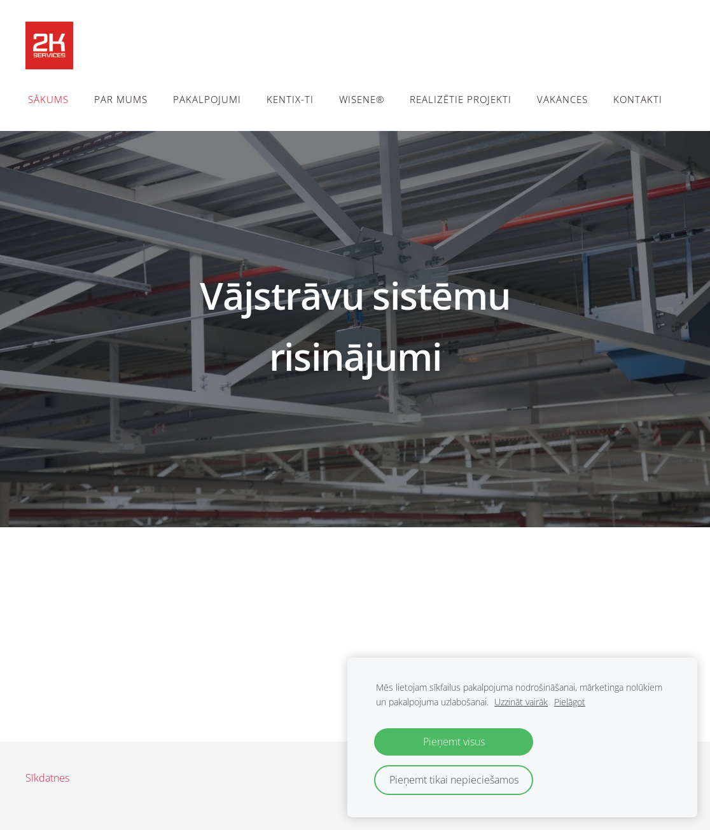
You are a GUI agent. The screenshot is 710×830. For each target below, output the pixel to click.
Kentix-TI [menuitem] (290, 99)
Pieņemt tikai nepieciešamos (454, 780)
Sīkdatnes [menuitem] (47, 778)
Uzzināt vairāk (521, 702)
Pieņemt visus (454, 742)
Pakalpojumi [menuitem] (207, 99)
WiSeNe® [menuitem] (361, 99)
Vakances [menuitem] (562, 99)
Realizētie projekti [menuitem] (461, 99)
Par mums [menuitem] (121, 99)
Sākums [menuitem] (48, 99)
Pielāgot (569, 702)
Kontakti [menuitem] (637, 99)
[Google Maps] (355, 632)
